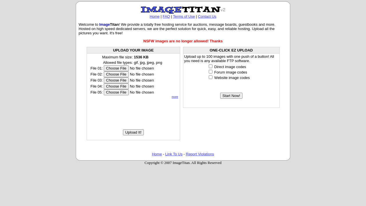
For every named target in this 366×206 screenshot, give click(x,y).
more (175, 96)
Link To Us (173, 154)
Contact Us (207, 16)
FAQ (166, 16)
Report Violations (200, 154)
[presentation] (133, 114)
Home (155, 16)
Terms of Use (184, 16)
